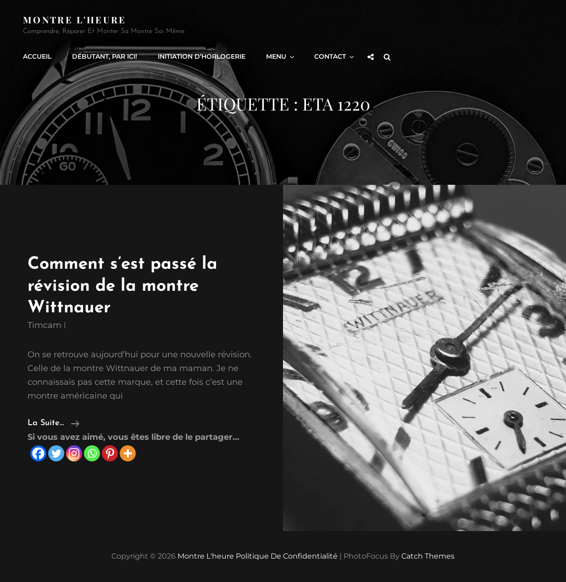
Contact (334, 56)
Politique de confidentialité (287, 556)
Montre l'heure (75, 19)
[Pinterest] (110, 453)
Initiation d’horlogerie (201, 56)
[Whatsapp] (92, 453)
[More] (128, 453)
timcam (44, 325)
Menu (281, 56)
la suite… (53, 423)
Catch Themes (428, 556)
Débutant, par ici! (104, 56)
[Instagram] (74, 453)
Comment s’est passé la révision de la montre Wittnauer (122, 286)
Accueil (37, 56)
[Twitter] (56, 453)
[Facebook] (38, 453)
